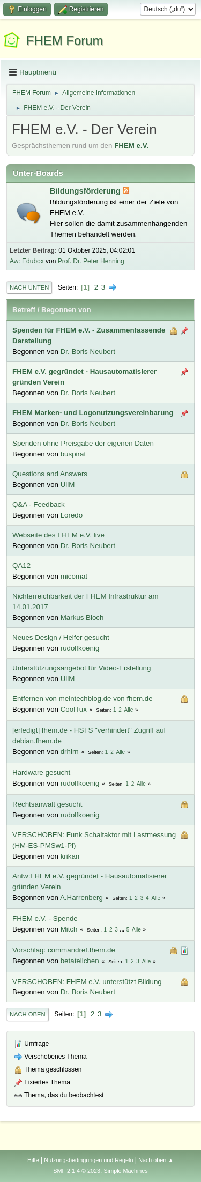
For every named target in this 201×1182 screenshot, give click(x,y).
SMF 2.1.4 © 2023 (76, 1171)
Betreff (23, 310)
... (123, 930)
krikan (70, 856)
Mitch (69, 929)
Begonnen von (66, 310)
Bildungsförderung (86, 191)
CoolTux (74, 709)
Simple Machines (126, 1171)
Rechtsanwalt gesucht (47, 804)
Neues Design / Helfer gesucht (60, 637)
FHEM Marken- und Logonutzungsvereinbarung (93, 413)
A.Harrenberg (81, 897)
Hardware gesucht (41, 773)
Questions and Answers (49, 474)
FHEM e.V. (131, 146)
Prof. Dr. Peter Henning (91, 261)
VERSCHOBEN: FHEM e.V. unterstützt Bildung (87, 982)
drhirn (70, 752)
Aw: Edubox (27, 261)
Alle (128, 710)
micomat (74, 576)
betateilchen (80, 961)
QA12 (21, 566)
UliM (68, 485)
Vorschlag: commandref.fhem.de (63, 950)
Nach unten (29, 287)
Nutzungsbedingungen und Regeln (88, 1160)
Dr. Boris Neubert (88, 352)
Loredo (72, 515)
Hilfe (33, 1160)
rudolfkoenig (80, 648)
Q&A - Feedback (38, 504)
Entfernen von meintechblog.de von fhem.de (82, 699)
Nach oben (28, 1014)
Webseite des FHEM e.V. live (58, 535)
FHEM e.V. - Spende (45, 918)
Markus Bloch (82, 618)
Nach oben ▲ (156, 1160)
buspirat (73, 454)
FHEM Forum (64, 40)
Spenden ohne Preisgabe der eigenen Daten (83, 443)
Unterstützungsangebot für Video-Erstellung (81, 668)
